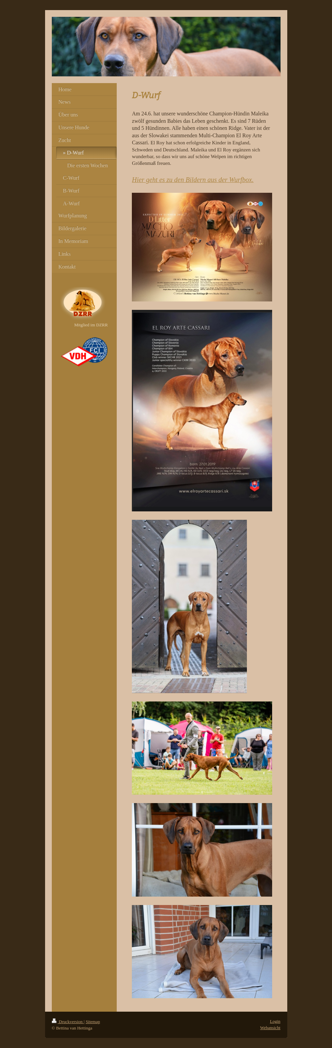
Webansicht (270, 1027)
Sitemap (93, 1021)
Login (275, 1021)
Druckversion (68, 1021)
